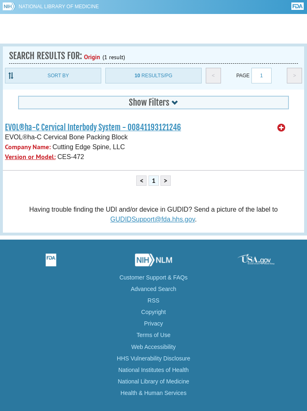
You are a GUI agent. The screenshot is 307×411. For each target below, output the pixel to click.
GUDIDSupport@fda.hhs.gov (152, 219)
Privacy (153, 323)
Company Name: (28, 147)
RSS (154, 300)
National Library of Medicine (59, 6)
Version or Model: (30, 156)
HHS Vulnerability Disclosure (153, 358)
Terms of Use (153, 335)
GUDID (153, 29)
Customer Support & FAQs (153, 277)
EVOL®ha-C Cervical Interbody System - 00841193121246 (93, 127)
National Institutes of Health (153, 370)
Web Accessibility (153, 347)
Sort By (58, 76)
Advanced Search (154, 289)
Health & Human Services (153, 393)
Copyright (153, 312)
